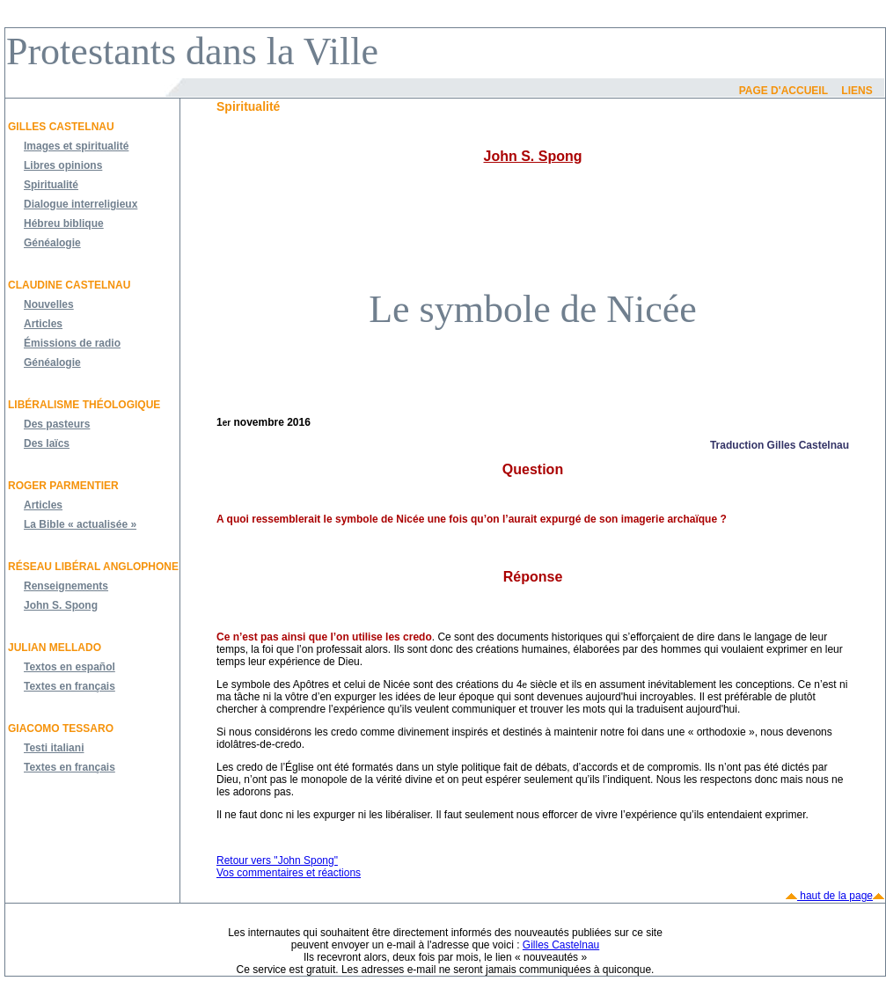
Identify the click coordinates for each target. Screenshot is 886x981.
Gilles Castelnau (61, 127)
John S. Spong (61, 605)
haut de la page (835, 895)
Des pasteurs (57, 424)
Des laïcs (47, 443)
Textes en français (69, 686)
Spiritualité (51, 185)
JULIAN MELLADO (54, 647)
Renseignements (66, 586)
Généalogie (52, 243)
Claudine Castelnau (69, 285)
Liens (856, 90)
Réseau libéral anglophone (93, 566)
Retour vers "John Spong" (277, 860)
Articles (43, 324)
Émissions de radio (72, 343)
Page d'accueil (783, 90)
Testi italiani (54, 748)
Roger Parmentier (63, 486)
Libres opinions (63, 165)
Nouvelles (49, 304)
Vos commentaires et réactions (288, 873)
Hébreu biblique (64, 223)
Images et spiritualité (76, 146)
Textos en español (69, 667)
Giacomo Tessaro (60, 728)
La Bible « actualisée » (80, 524)
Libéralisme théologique (84, 405)
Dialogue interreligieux (80, 204)
